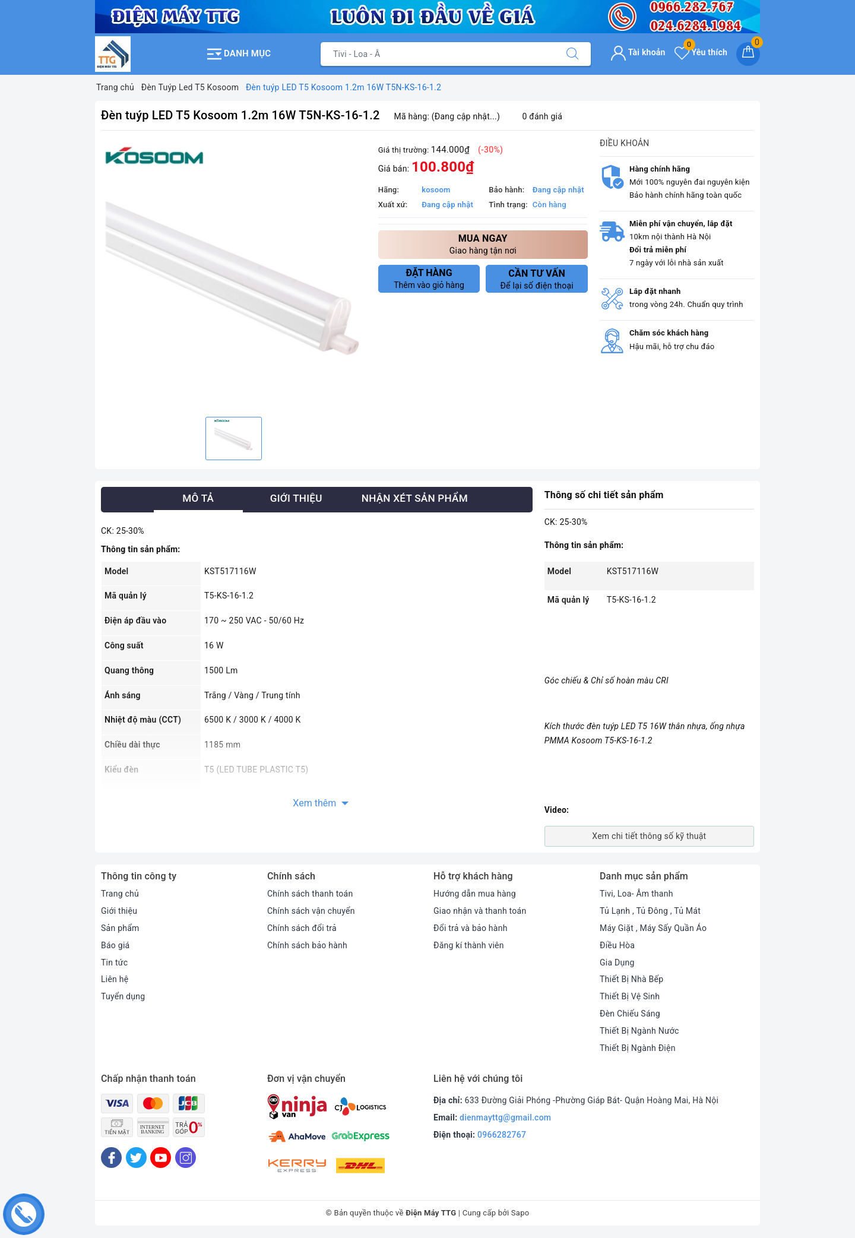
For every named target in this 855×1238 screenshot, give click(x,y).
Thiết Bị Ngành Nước (639, 1031)
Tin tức (114, 962)
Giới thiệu (119, 911)
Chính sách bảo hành (307, 945)
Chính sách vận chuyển (311, 911)
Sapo (520, 1212)
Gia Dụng (617, 962)
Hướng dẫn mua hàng (474, 893)
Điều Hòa (617, 945)
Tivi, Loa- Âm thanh (636, 893)
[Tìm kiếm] (572, 54)
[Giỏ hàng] (748, 54)
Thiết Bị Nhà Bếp (631, 979)
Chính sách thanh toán (310, 893)
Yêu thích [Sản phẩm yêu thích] (700, 52)
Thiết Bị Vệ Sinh (630, 996)
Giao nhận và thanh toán (479, 911)
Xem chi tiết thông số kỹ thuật (649, 836)
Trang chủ (120, 893)
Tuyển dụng (123, 996)
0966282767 (501, 1134)
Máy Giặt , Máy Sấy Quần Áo (653, 928)
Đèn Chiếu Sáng (630, 1013)
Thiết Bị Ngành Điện (638, 1048)
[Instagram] (185, 1157)
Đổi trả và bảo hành (470, 928)
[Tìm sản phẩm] (438, 54)
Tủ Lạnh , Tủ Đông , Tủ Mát (650, 911)
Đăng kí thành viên (468, 945)
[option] (233, 275)
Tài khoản (638, 52)
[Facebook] (111, 1157)
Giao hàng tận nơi (483, 243)
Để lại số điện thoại (536, 279)
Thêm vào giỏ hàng (429, 278)
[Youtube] (160, 1157)
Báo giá (115, 945)
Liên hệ (114, 979)
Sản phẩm (120, 928)
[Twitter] (136, 1157)
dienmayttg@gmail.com (505, 1117)
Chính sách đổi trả (302, 928)
